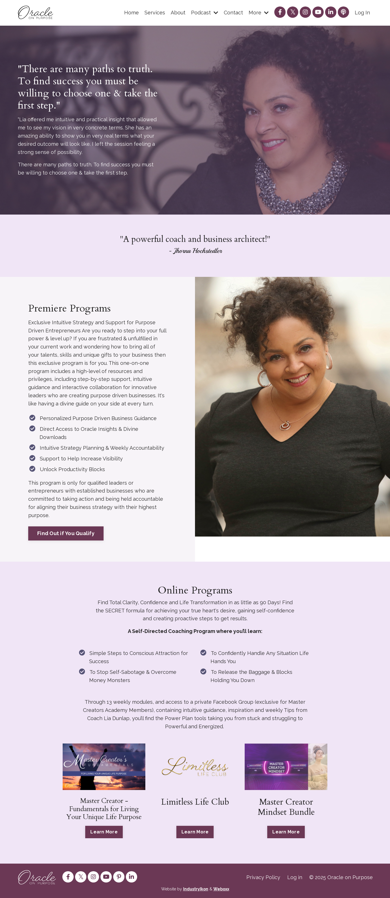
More (259, 13)
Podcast (204, 13)
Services (154, 13)
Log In (362, 13)
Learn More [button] (104, 832)
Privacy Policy (263, 877)
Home (131, 13)
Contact (233, 13)
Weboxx (221, 889)
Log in (294, 877)
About (178, 13)
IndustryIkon (195, 889)
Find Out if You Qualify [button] (66, 533)
